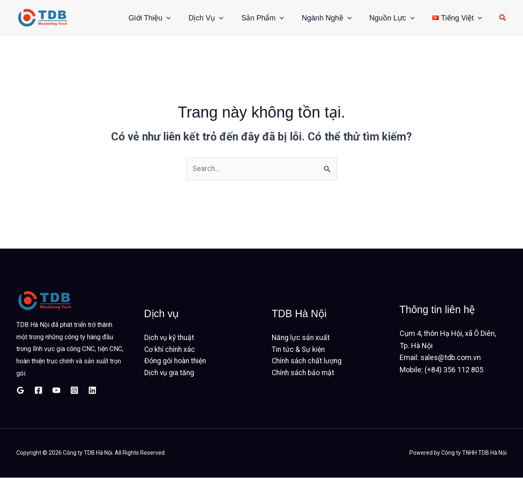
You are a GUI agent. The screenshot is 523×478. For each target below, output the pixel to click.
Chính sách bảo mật (304, 373)
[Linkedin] (92, 390)
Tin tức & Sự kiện (299, 349)
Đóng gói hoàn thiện (176, 361)
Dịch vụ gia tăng (169, 373)
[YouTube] (56, 390)
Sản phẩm (253, 18)
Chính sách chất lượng (308, 361)
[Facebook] (38, 390)
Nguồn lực (388, 18)
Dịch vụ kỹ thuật (170, 337)
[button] (151, 18)
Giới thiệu (135, 18)
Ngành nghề (320, 18)
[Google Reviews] (20, 390)
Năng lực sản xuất (301, 337)
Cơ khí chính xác (170, 349)
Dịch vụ (193, 18)
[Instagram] (74, 390)
